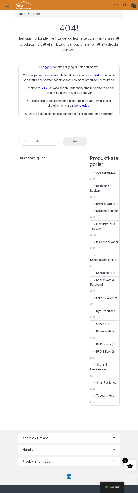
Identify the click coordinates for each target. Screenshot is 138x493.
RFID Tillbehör (102, 351)
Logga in (47, 67)
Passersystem (102, 331)
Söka (116, 5)
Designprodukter (104, 210)
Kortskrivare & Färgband (102, 282)
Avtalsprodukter (103, 172)
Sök (75, 141)
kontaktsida (81, 105)
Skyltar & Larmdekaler (98, 367)
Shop (21, 13)
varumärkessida (53, 75)
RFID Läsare (100, 344)
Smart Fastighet (103, 382)
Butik (44, 88)
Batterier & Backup (99, 188)
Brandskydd (101, 203)
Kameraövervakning (103, 257)
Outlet (97, 324)
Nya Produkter (102, 311)
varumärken (95, 75)
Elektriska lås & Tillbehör (102, 226)
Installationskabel (104, 242)
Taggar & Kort (102, 395)
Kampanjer (100, 272)
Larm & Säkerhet (103, 298)
